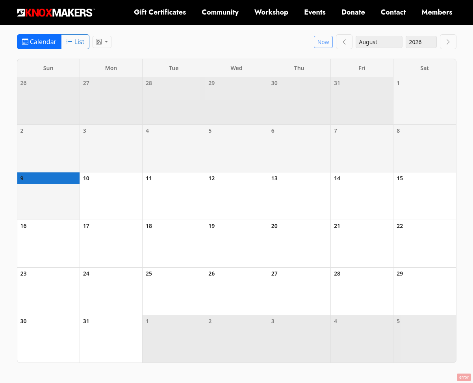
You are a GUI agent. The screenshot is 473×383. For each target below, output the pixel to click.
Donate (353, 12)
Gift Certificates (160, 12)
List (75, 41)
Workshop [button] (271, 12)
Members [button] (436, 12)
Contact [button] (393, 12)
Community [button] (220, 12)
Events (315, 12)
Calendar (39, 41)
